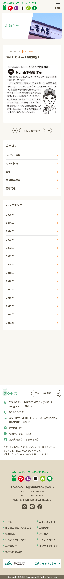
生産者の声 (11, 545)
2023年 (10, 239)
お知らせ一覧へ (32, 130)
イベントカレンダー (15, 539)
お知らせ (44, 527)
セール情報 (12, 163)
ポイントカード (47, 539)
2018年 (10, 281)
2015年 (10, 306)
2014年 (10, 314)
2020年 (10, 264)
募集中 (9, 171)
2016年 (10, 297)
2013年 (10, 322)
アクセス (43, 533)
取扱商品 (10, 533)
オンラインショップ (50, 545)
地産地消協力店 (13, 551)
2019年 (10, 273)
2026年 (10, 214)
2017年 (10, 289)
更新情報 (11, 188)
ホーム (8, 521)
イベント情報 (13, 155)
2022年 (10, 247)
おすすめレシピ (47, 521)
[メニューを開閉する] (58, 6)
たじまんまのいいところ (18, 527)
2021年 (10, 256)
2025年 (10, 223)
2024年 (10, 231)
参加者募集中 (13, 180)
